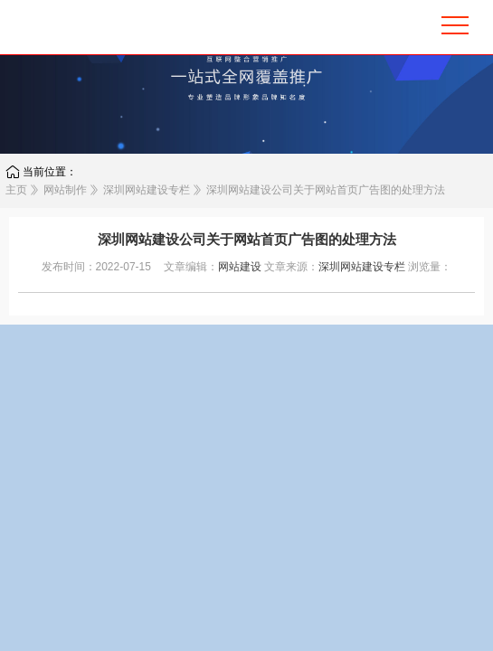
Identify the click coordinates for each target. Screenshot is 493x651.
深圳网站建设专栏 (146, 190)
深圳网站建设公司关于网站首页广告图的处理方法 (325, 190)
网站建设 (239, 266)
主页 (16, 190)
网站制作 (65, 190)
